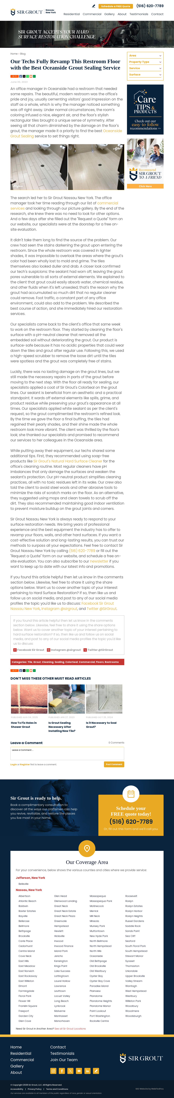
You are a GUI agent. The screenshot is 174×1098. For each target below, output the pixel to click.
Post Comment (114, 764)
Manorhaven (62, 1021)
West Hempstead (135, 991)
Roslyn (129, 901)
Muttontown (97, 931)
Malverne (59, 1011)
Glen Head (60, 896)
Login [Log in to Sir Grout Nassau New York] (13, 764)
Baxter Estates (27, 911)
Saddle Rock (133, 926)
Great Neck (61, 906)
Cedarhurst (26, 946)
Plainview (95, 991)
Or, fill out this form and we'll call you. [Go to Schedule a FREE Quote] (131, 829)
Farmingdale (26, 991)
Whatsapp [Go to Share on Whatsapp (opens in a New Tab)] (27, 76)
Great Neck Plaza (64, 916)
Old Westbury (98, 971)
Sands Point (132, 931)
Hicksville (59, 936)
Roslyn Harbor (133, 911)
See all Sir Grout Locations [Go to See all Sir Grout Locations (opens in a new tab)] (70, 1028)
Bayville (23, 916)
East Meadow (27, 966)
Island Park (61, 951)
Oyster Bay (96, 976)
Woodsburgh (133, 1016)
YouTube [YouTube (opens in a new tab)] (79, 1071)
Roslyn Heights (134, 916)
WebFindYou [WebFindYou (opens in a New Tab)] (157, 1088)
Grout (37, 662)
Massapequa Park (101, 901)
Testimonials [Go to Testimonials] (139, 14)
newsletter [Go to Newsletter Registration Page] (99, 561)
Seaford (130, 941)
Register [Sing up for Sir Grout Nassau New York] (25, 764)
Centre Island (27, 951)
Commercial (87, 662)
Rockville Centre (99, 1021)
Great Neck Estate (65, 911)
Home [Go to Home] (14, 53)
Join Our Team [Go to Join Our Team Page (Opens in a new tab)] (64, 1059)
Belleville (23, 884)
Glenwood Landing (65, 901)
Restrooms (112, 662)
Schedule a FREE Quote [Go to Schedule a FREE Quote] (115, 6)
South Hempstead (136, 951)
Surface (134, 74)
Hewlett (58, 931)
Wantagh (131, 986)
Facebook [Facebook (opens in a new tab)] (62, 1071)
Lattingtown (61, 976)
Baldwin (23, 906)
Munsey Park (97, 926)
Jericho (58, 956)
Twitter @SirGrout (102, 608)
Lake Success (62, 971)
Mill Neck (95, 916)
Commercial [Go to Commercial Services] (92, 14)
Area (132, 55)
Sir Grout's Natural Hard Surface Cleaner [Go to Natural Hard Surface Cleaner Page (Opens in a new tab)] (67, 461)
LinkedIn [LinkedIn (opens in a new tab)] (87, 1071)
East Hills (24, 961)
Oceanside (96, 956)
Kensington (61, 961)
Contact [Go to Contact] (157, 14)
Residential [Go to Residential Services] (72, 14)
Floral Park (25, 996)
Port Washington (100, 1016)
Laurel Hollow (62, 981)
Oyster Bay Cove (100, 981)
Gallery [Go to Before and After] (109, 14)
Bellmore (24, 926)
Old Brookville (98, 966)
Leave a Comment (26, 743)
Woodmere (132, 1011)
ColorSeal (71, 662)
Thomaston (132, 966)
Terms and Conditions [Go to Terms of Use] (57, 1089)
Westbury (131, 996)
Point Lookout (98, 1011)
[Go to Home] (34, 12)
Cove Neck (25, 956)
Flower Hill (24, 1001)
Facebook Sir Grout (30, 650)
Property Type (139, 62)
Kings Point (60, 966)
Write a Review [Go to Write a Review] (93, 6)
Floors (100, 662)
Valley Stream (133, 981)
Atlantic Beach (27, 901)
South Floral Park (135, 946)
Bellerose (24, 921)
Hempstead (61, 926)
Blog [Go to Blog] (23, 53)
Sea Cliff (130, 936)
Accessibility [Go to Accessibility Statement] (16, 1089)
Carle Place (26, 941)
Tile (30, 662)
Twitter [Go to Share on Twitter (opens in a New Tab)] (24, 76)
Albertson (24, 896)
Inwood (58, 941)
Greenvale (60, 921)
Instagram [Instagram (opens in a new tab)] (53, 1071)
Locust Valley (62, 996)
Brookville (24, 936)
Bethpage (25, 931)
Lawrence (60, 986)
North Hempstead (101, 946)
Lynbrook (59, 1006)
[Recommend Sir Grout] (145, 164)
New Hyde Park (99, 936)
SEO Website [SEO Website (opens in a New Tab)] (142, 1088)
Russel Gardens (134, 921)
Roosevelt (131, 896)
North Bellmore (99, 941)
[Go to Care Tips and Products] (145, 110)
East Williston (26, 981)
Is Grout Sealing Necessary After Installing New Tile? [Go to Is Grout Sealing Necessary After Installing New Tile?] (62, 727)
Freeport (24, 1011)
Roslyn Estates (134, 906)
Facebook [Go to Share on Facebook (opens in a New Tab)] (20, 76)
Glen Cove (25, 1021)
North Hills (95, 951)
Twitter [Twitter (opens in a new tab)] (70, 1071)
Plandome (96, 996)
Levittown (60, 991)
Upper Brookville (135, 976)
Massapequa (98, 896)
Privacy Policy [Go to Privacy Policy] (34, 1089)
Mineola (94, 921)
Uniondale (131, 971)
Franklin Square (28, 1006)
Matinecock (97, 906)
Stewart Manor (134, 956)
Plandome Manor (100, 1006)
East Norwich (26, 971)
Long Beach (61, 1001)
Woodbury (131, 1006)
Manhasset (61, 1016)
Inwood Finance (63, 946)
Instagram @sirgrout (59, 608)
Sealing (59, 662)
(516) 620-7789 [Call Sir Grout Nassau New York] (150, 6)
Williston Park (133, 1001)
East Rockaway (28, 976)
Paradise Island (99, 986)
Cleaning (48, 662)
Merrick (94, 911)
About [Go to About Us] (122, 14)
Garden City (26, 1016)
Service (134, 68)
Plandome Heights (101, 1001)
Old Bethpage (98, 961)
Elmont (23, 986)
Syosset (130, 961)
